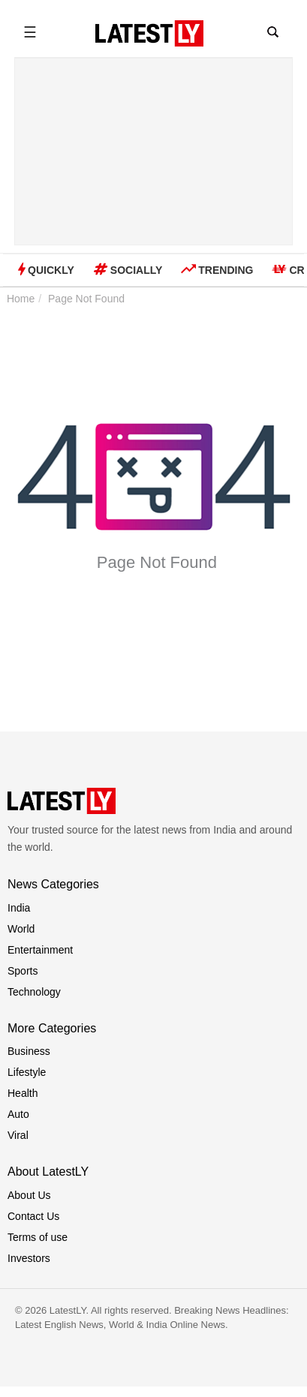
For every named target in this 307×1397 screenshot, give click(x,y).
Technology (34, 992)
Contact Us (33, 1216)
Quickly (46, 269)
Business (29, 1051)
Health (23, 1093)
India (19, 908)
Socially (128, 269)
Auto (18, 1114)
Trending (217, 269)
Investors (29, 1258)
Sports (23, 971)
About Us (29, 1195)
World (21, 929)
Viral (18, 1135)
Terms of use (38, 1237)
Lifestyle (27, 1072)
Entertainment (40, 950)
